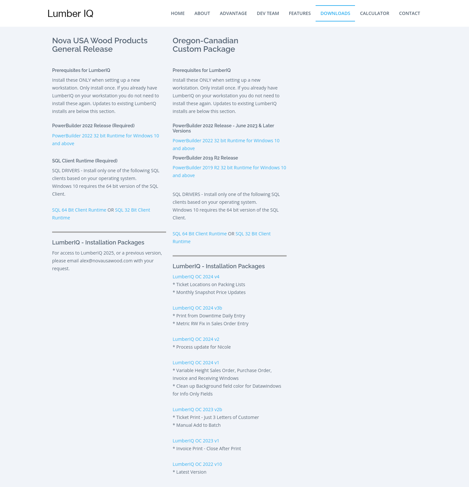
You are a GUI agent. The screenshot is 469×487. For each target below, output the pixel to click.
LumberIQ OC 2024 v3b (197, 308)
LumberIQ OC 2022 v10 (197, 464)
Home (178, 13)
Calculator (374, 13)
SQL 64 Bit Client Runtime (79, 210)
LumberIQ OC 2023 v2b (197, 409)
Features (300, 13)
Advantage (233, 13)
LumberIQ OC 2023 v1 (196, 441)
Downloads (335, 13)
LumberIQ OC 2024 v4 (196, 276)
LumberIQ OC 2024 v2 (196, 339)
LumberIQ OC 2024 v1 (196, 362)
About (202, 13)
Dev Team (268, 13)
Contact (409, 13)
